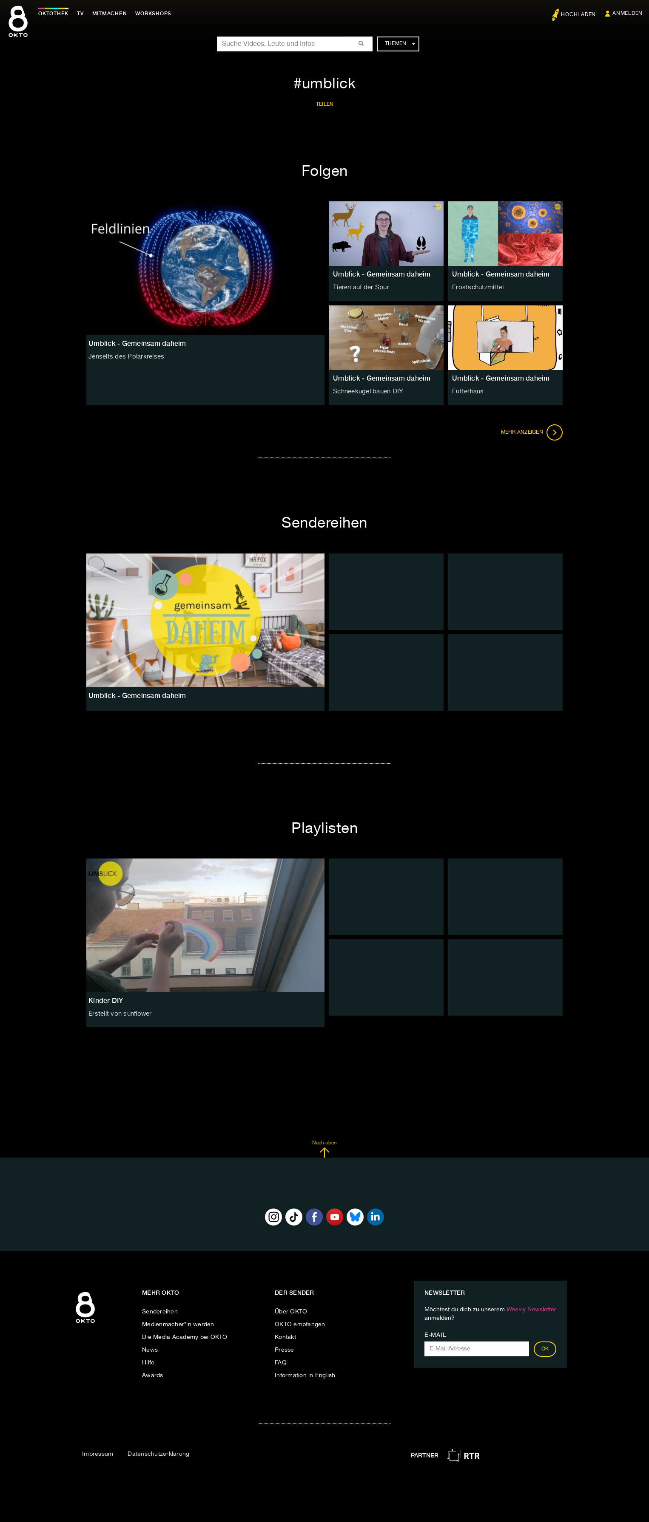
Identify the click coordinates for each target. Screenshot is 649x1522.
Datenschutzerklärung (158, 1454)
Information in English (305, 1375)
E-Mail (435, 1335)
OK (545, 1349)
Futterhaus (467, 391)
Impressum (97, 1454)
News (150, 1350)
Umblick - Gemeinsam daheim (382, 274)
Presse (284, 1350)
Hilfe (148, 1363)
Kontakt (285, 1337)
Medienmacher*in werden (178, 1324)
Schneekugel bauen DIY (367, 391)
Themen (400, 43)
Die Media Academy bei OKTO (185, 1337)
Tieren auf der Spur (360, 287)
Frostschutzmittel (476, 287)
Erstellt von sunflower (118, 1014)
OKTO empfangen (300, 1324)
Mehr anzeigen (532, 432)
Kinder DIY (105, 1001)
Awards (152, 1375)
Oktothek (55, 14)
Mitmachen (111, 14)
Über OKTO (291, 1312)
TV (82, 14)
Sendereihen (160, 1312)
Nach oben (324, 1149)
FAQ (281, 1363)
